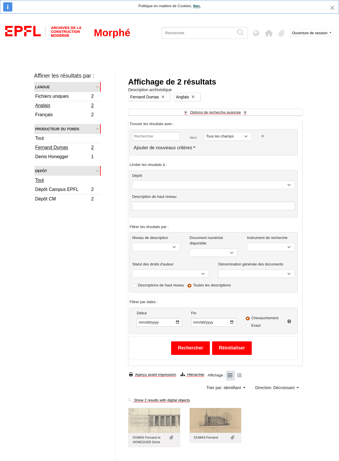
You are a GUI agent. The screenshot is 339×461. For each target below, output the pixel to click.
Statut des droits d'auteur (152, 264)
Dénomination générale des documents (250, 264)
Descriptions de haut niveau (161, 285)
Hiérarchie (192, 374)
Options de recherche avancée (215, 112)
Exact (256, 325)
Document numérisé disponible (206, 241)
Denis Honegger (64, 157)
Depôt (41, 170)
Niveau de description (150, 238)
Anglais (64, 106)
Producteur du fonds (57, 128)
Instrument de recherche (267, 238)
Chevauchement (264, 318)
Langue (42, 86)
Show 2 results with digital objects (159, 400)
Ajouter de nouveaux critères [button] (162, 147)
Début (142, 313)
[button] (269, 33)
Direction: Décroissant (275, 387)
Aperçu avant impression (152, 374)
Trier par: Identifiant (224, 387)
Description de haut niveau (154, 196)
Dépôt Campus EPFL (64, 190)
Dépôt (137, 175)
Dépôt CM (64, 200)
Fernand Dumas (64, 148)
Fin (193, 313)
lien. (197, 6)
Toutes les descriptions (212, 285)
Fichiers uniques (64, 97)
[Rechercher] (198, 33)
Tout (39, 138)
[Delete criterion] (262, 136)
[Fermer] (332, 8)
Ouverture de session (310, 33)
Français (64, 115)
